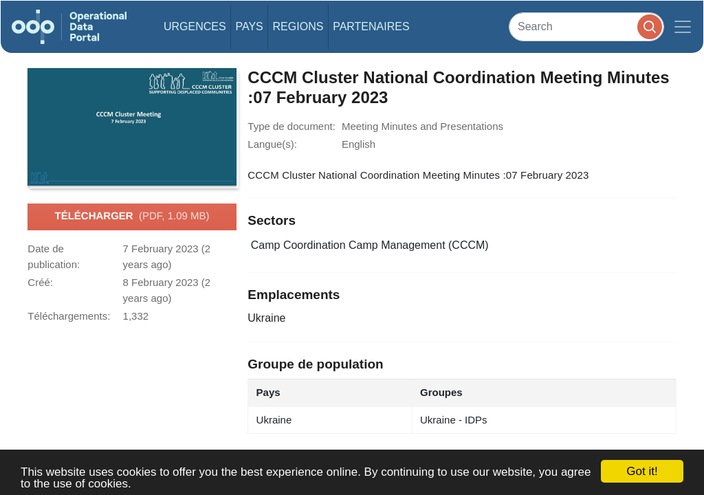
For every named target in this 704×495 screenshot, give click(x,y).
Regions (298, 26)
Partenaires (371, 26)
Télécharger (131, 216)
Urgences (195, 26)
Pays (249, 26)
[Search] (586, 26)
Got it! (641, 471)
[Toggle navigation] (682, 27)
